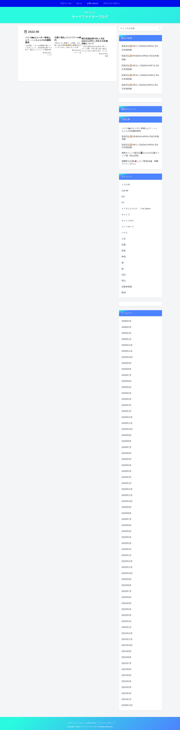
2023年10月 (127, 501)
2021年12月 (127, 633)
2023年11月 (127, 495)
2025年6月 (126, 381)
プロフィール (72, 723)
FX (123, 202)
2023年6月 (126, 525)
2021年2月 (126, 693)
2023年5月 (126, 531)
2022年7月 (126, 591)
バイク (125, 232)
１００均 (126, 184)
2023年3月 (126, 543)
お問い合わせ (91, 723)
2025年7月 (126, 375)
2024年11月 (127, 423)
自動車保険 (127, 287)
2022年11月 (127, 567)
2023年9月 (126, 507)
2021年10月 (127, 645)
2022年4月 (126, 609)
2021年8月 (126, 657)
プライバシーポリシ (105, 723)
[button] (160, 28)
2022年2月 (126, 621)
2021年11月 (127, 639)
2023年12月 (127, 489)
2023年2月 (126, 549)
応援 (124, 244)
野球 (124, 292)
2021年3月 (126, 687)
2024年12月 (127, 417)
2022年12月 (127, 561)
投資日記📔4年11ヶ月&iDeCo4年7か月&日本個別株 (140, 67)
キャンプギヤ (128, 221)
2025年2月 (126, 405)
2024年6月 (126, 453)
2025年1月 (126, 411)
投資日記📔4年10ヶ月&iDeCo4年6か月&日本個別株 (140, 77)
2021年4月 (126, 681)
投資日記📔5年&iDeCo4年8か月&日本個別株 (140, 58)
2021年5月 (126, 675)
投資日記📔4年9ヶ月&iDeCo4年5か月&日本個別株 (140, 87)
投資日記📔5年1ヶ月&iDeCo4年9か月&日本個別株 (140, 48)
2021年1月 (126, 699)
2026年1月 (126, 339)
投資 (124, 250)
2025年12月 (127, 345)
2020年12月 (127, 705)
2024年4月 (126, 465)
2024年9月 (126, 435)
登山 (124, 280)
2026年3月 (126, 327)
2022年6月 (126, 597)
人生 (124, 239)
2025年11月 (127, 351)
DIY (123, 196)
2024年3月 (126, 471)
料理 (124, 257)
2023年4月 (126, 537)
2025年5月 (126, 387)
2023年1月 (126, 555)
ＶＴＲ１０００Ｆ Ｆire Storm (136, 209)
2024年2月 (126, 477)
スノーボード (128, 226)
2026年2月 (126, 333)
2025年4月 (126, 393)
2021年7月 (126, 663)
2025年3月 (126, 399)
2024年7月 (126, 447)
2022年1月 (126, 627)
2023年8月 (126, 513)
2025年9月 (126, 363)
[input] (140, 28)
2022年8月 (126, 585)
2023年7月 (126, 519)
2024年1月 (126, 483)
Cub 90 (125, 191)
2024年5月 (126, 459)
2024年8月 (126, 441)
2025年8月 (126, 369)
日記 (124, 275)
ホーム (81, 723)
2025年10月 (127, 357)
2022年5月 (126, 603)
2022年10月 (127, 573)
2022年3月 (126, 615)
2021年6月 (126, 669)
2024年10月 (127, 429)
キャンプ (126, 214)
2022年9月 (126, 579)
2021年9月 (126, 651)
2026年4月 (126, 321)
